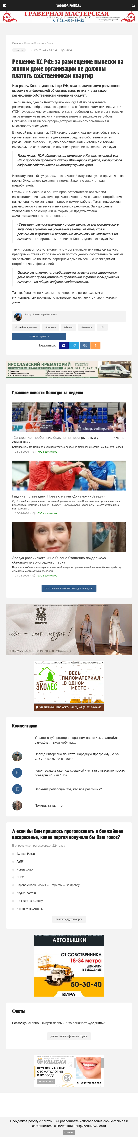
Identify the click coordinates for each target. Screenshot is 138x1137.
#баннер (68, 327)
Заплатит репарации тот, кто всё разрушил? (68, 789)
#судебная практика (26, 327)
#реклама (51, 327)
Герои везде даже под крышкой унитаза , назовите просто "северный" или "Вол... (80, 772)
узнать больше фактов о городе (69, 1036)
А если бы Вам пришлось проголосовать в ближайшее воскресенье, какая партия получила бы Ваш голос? (67, 834)
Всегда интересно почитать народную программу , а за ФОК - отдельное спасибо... (77, 756)
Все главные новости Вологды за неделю (69, 588)
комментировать (39, 336)
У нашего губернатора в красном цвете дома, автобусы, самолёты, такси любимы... (77, 740)
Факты (18, 1011)
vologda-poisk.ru (69, 6)
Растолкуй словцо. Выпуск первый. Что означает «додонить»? (59, 1023)
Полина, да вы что (49, 805)
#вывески (86, 327)
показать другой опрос (69, 919)
